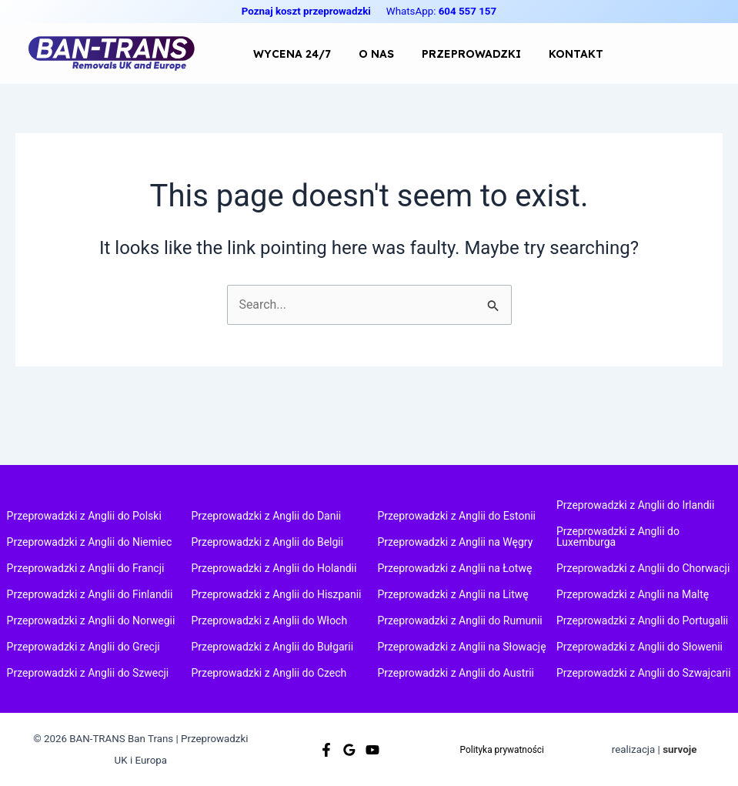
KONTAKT (522, 54)
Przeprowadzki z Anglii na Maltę (632, 594)
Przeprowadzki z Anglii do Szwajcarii (643, 673)
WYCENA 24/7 (284, 54)
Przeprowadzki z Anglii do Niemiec (89, 542)
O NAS (353, 54)
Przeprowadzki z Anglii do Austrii (455, 673)
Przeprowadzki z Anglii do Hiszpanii (277, 594)
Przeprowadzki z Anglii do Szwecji (88, 673)
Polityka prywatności (501, 749)
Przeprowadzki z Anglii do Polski (84, 516)
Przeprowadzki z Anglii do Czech (269, 673)
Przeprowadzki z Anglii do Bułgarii (273, 647)
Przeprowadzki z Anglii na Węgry (455, 542)
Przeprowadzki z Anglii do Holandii (274, 568)
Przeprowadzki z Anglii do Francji (86, 568)
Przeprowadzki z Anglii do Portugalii (642, 620)
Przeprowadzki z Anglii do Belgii (268, 542)
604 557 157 (467, 11)
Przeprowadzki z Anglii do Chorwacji (643, 568)
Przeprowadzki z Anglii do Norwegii (91, 620)
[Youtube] (372, 750)
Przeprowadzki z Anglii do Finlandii (90, 594)
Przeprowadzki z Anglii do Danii (267, 516)
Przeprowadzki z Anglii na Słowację (461, 647)
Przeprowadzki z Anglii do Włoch (270, 620)
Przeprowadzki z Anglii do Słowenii (639, 647)
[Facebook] (326, 750)
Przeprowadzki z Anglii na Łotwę (454, 568)
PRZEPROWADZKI (433, 54)
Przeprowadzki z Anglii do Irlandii (635, 505)
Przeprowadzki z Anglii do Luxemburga (618, 536)
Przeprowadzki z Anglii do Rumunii (459, 620)
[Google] (349, 750)
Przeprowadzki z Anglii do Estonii (456, 516)
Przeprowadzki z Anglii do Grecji (83, 647)
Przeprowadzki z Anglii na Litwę (452, 594)
